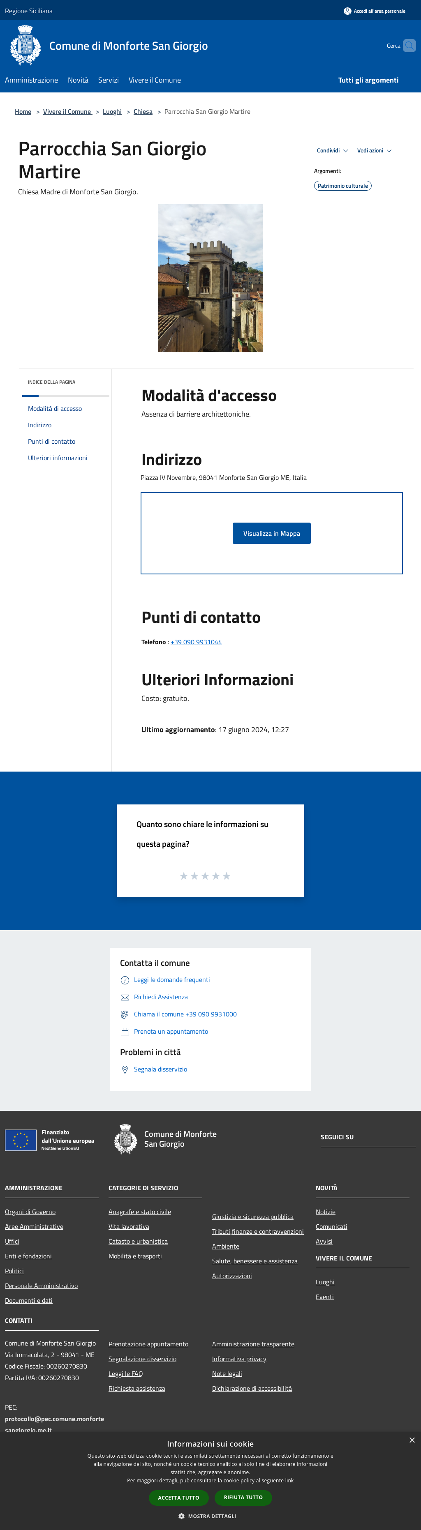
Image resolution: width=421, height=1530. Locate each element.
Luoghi (112, 111)
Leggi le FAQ (126, 1373)
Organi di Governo (30, 1212)
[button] (210, 1516)
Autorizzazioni (232, 1276)
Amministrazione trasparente (253, 1344)
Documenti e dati (29, 1300)
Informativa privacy (239, 1359)
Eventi (325, 1297)
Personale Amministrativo (41, 1285)
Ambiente (225, 1246)
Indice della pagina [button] (51, 382)
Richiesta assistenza (137, 1388)
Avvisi (324, 1241)
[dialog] (210, 1481)
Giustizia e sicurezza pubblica (253, 1216)
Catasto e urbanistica (138, 1241)
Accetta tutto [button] (178, 1497)
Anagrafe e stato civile (140, 1212)
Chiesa (143, 111)
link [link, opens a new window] (289, 1480)
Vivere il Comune (68, 111)
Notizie (325, 1212)
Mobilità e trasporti (135, 1256)
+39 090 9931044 (196, 642)
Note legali (227, 1373)
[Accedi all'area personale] (374, 11)
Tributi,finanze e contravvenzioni (258, 1231)
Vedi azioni (375, 151)
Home (23, 111)
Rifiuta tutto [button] (243, 1497)
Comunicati (331, 1226)
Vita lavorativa (129, 1226)
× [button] (412, 1441)
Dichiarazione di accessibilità (252, 1388)
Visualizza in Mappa (271, 533)
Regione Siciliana (29, 11)
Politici (14, 1271)
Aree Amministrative (34, 1226)
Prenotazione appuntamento (148, 1344)
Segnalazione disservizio (142, 1359)
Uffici (12, 1241)
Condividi (334, 151)
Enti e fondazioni (28, 1256)
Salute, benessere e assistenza (255, 1261)
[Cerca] (406, 45)
